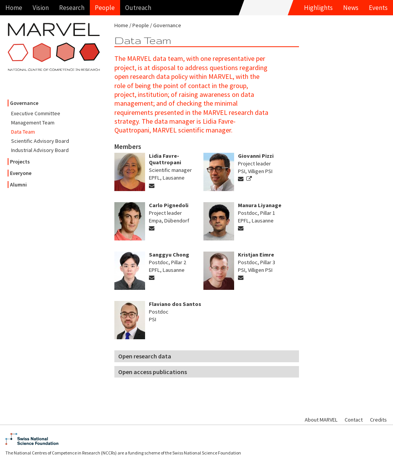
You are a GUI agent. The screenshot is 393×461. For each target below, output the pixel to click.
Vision (41, 7)
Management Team (32, 122)
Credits (378, 419)
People (105, 7)
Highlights (318, 7)
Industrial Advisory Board (40, 150)
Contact (354, 419)
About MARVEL (321, 419)
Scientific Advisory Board (40, 140)
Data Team (23, 131)
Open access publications (152, 372)
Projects (20, 161)
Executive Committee (35, 113)
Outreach (138, 7)
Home (13, 7)
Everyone (20, 173)
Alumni (18, 184)
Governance (24, 103)
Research (71, 7)
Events (378, 7)
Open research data (144, 356)
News (350, 7)
